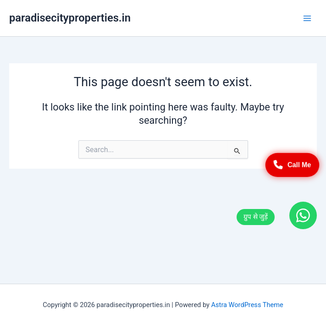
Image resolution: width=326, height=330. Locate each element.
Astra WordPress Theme (247, 305)
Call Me (292, 165)
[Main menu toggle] (307, 18)
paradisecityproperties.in (70, 17)
